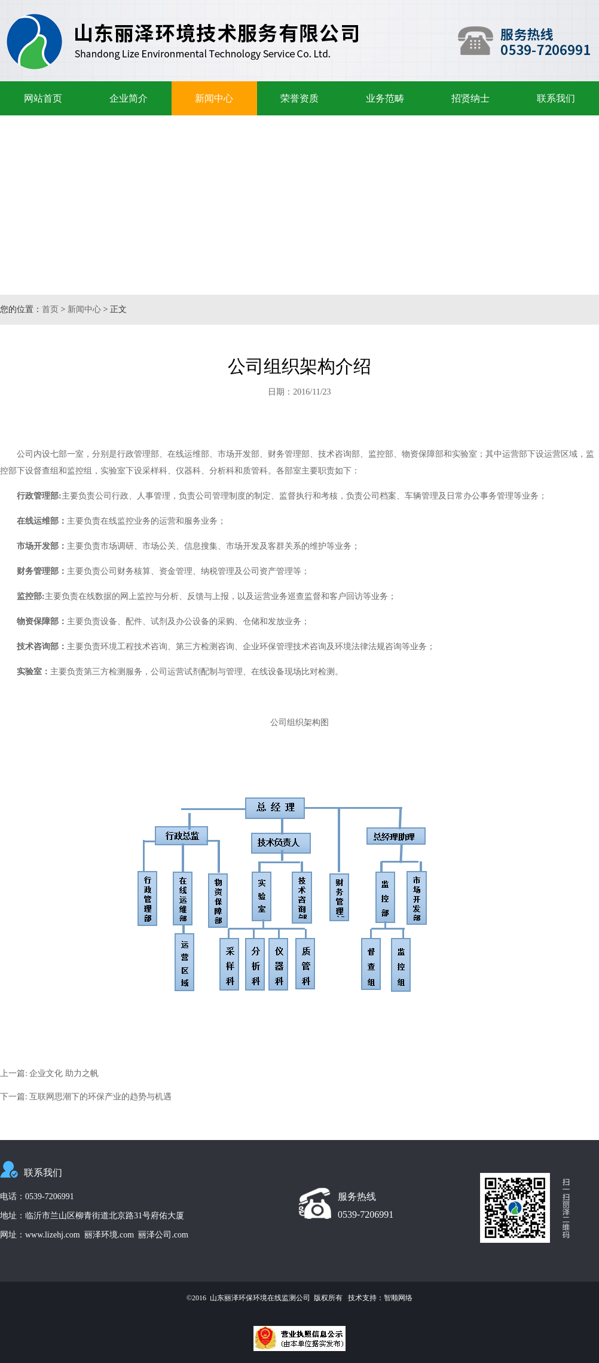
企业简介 (128, 98)
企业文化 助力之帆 (64, 1073)
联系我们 (556, 98)
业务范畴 (385, 98)
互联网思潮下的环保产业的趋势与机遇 (100, 1096)
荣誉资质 (299, 98)
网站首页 (43, 98)
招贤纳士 (470, 98)
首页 (50, 309)
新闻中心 (214, 98)
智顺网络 (398, 1298)
